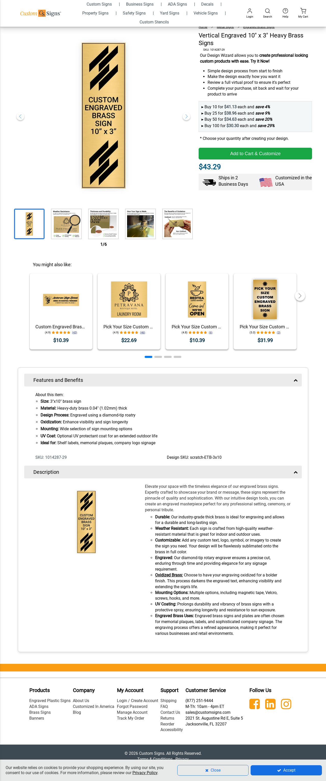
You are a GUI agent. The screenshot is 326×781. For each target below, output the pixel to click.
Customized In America (93, 706)
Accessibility (171, 729)
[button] (148, 357)
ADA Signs (38, 706)
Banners (36, 718)
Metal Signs (225, 27)
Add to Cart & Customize (255, 153)
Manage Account (132, 712)
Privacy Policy (144, 772)
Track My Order (130, 718)
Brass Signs (40, 712)
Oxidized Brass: (169, 575)
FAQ (164, 706)
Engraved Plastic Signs (50, 700)
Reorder (167, 724)
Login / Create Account (137, 700)
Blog (77, 712)
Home (203, 27)
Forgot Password (132, 706)
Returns (167, 718)
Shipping (168, 700)
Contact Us (170, 712)
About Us (81, 700)
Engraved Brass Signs (259, 27)
